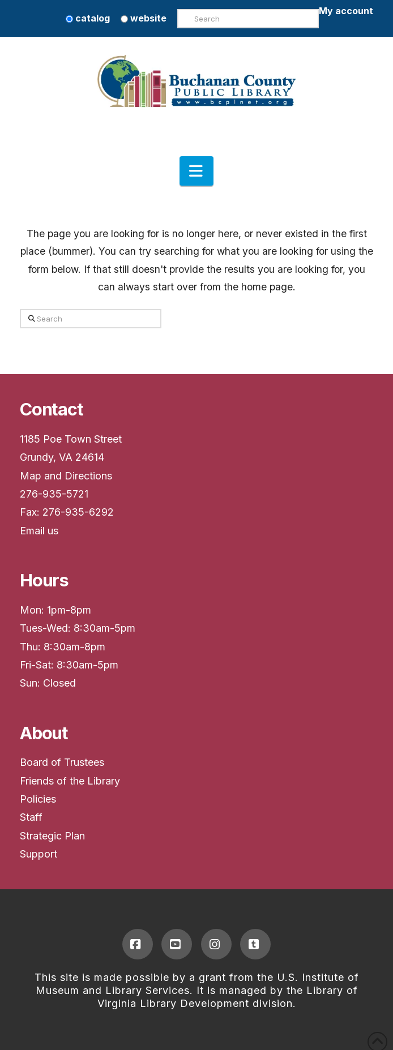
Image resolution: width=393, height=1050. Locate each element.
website (143, 18)
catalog (88, 18)
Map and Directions (66, 476)
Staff (31, 817)
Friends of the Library (70, 781)
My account (346, 10)
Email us (39, 531)
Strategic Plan (52, 836)
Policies (38, 799)
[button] (196, 171)
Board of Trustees (62, 762)
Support (38, 854)
